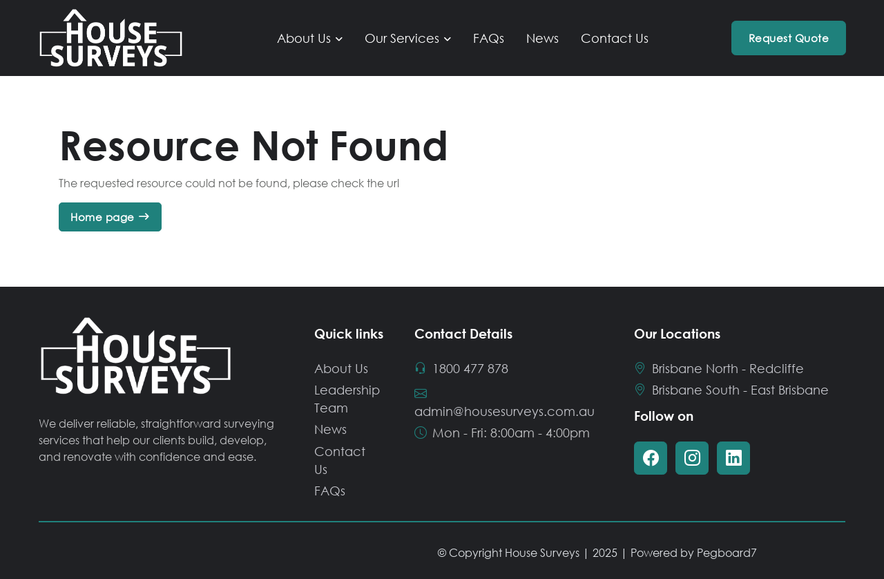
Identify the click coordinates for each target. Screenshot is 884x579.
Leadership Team (347, 398)
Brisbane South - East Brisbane (732, 389)
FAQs (488, 38)
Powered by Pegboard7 (694, 552)
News (542, 38)
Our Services (402, 38)
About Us (304, 38)
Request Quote (789, 38)
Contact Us (614, 38)
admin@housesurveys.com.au (505, 402)
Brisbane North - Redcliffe (720, 368)
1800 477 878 (462, 368)
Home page (102, 217)
